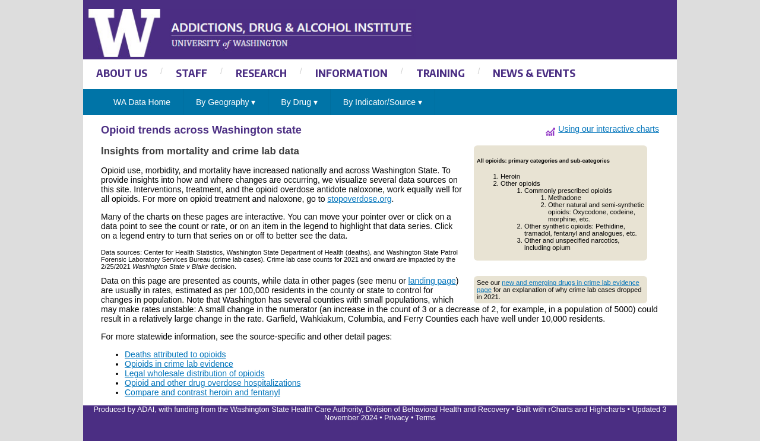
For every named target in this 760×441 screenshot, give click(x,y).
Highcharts (607, 409)
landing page (432, 280)
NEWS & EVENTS (534, 73)
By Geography (225, 102)
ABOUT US (121, 73)
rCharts (560, 409)
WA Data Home (141, 102)
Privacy (396, 418)
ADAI (145, 409)
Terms (426, 418)
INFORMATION (351, 73)
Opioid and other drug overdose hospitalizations (213, 383)
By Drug (299, 102)
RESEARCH (261, 73)
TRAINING (440, 73)
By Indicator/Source (382, 102)
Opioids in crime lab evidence (179, 364)
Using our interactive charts (608, 129)
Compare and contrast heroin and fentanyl (202, 392)
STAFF (191, 73)
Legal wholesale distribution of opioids (195, 373)
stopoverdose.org (359, 199)
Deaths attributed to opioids (175, 354)
